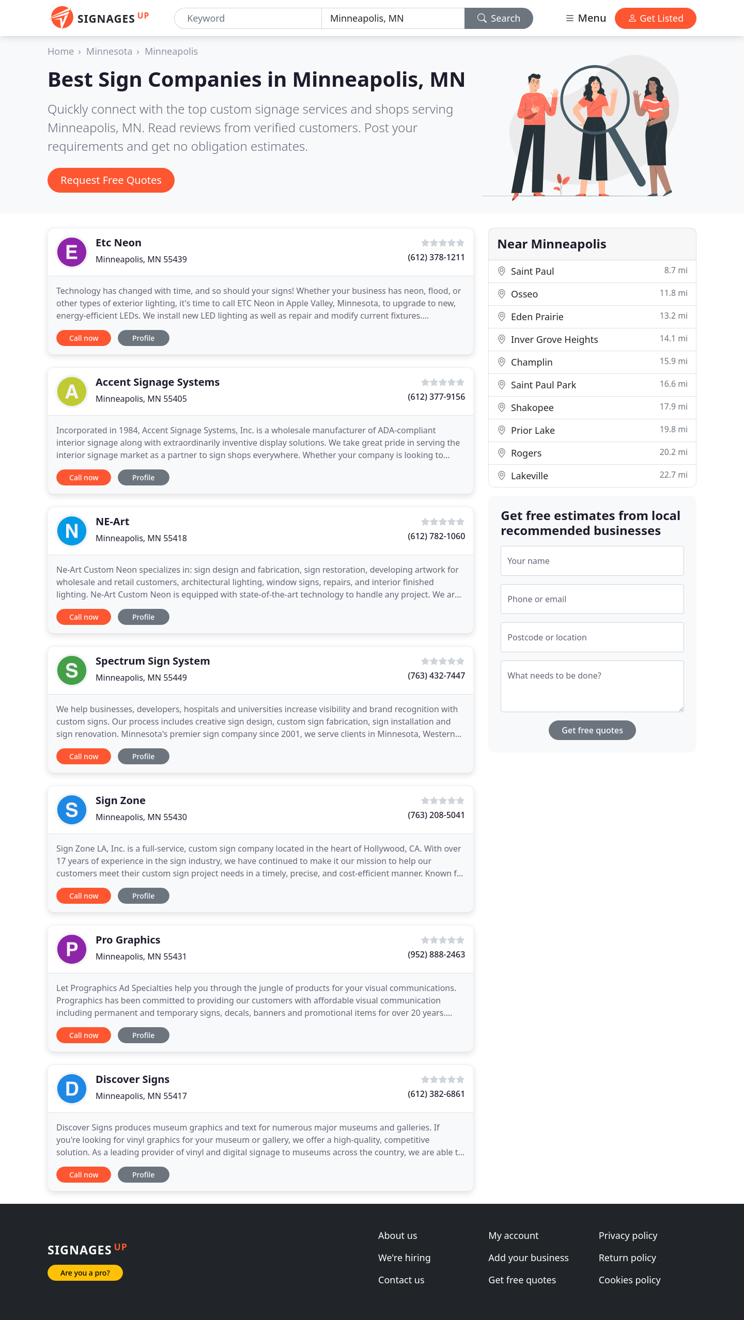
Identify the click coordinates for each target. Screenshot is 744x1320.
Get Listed (656, 18)
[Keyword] (248, 18)
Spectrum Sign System (153, 661)
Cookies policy (630, 1280)
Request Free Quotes (111, 180)
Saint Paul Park (592, 384)
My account (513, 1235)
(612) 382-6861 (437, 1093)
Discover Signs (132, 1079)
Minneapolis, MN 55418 (141, 538)
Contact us (401, 1280)
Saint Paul (592, 270)
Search (499, 18)
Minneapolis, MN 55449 (141, 677)
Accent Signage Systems (158, 382)
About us (397, 1235)
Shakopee (592, 407)
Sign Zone (121, 800)
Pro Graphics (128, 940)
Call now (83, 338)
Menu (585, 18)
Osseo (592, 293)
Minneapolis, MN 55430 (141, 817)
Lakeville (592, 475)
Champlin (592, 361)
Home (61, 51)
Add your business (528, 1257)
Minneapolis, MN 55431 (141, 956)
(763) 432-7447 (437, 675)
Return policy (627, 1257)
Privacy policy (628, 1235)
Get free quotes (592, 730)
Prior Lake (592, 429)
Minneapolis (171, 51)
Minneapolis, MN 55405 (141, 398)
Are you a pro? (85, 1273)
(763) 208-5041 (437, 815)
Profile (143, 338)
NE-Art (112, 521)
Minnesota (109, 51)
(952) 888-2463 (437, 954)
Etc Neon (119, 242)
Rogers (592, 452)
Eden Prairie (592, 316)
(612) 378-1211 (437, 257)
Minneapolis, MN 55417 (141, 1096)
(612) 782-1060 (437, 536)
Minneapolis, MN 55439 (141, 259)
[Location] (393, 18)
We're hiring (404, 1257)
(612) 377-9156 (437, 396)
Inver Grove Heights (592, 339)
